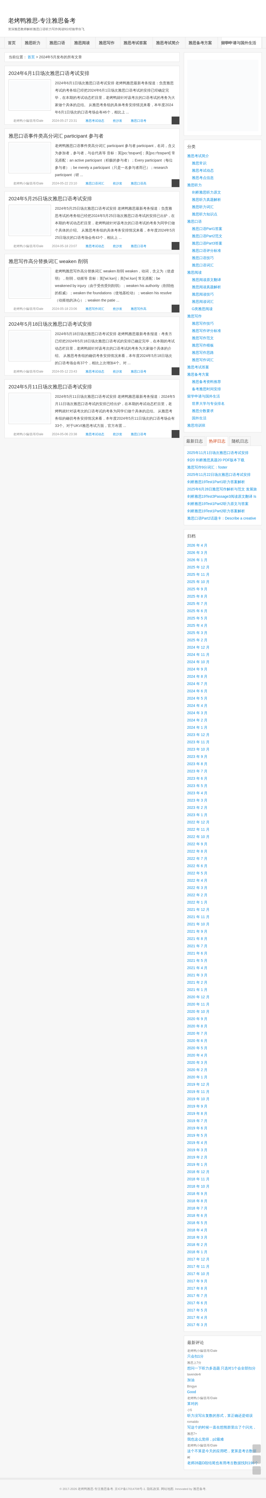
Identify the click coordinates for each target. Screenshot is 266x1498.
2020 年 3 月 (197, 1062)
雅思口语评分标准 (206, 250)
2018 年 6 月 (197, 1215)
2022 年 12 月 (198, 822)
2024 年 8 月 (197, 676)
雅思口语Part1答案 (207, 229)
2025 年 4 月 (197, 625)
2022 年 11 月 (198, 829)
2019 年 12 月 (198, 1084)
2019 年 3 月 (197, 1150)
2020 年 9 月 (197, 1019)
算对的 (192, 1403)
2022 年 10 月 (198, 837)
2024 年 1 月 (197, 727)
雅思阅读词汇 (203, 301)
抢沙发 (117, 121)
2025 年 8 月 (197, 596)
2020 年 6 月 (197, 1041)
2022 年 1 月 (197, 902)
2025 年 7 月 (197, 603)
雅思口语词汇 (95, 183)
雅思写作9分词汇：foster (207, 467)
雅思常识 (199, 163)
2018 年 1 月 (197, 1252)
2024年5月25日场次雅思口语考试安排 (50, 198)
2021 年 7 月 (197, 946)
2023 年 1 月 (197, 815)
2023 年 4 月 (197, 793)
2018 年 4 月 (197, 1230)
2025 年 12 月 (198, 567)
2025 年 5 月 (197, 618)
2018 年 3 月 (197, 1237)
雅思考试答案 (135, 43)
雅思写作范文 (203, 338)
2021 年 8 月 (197, 939)
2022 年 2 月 (197, 895)
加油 (190, 1380)
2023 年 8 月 (197, 764)
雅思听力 (32, 43)
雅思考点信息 (203, 178)
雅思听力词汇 (203, 207)
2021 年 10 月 (198, 924)
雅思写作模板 (203, 345)
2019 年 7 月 (197, 1121)
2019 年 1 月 (197, 1164)
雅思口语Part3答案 (207, 243)
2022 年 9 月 (197, 844)
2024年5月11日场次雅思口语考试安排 (50, 386)
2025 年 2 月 (197, 640)
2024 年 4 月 (197, 705)
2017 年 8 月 (197, 1288)
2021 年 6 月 (197, 953)
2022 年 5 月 (197, 873)
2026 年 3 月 (197, 552)
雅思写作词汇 (95, 309)
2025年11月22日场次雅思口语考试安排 (219, 474)
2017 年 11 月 (198, 1266)
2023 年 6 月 (197, 778)
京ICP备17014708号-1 (130, 1488)
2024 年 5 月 (197, 698)
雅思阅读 (82, 43)
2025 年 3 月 (197, 633)
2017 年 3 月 (197, 1325)
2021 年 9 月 (197, 931)
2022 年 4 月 (197, 880)
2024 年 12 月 (198, 647)
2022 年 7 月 (197, 858)
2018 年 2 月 (197, 1245)
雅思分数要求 (203, 411)
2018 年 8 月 (197, 1201)
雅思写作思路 (203, 352)
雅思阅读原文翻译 (206, 280)
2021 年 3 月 (197, 975)
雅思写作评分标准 (206, 331)
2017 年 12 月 (198, 1259)
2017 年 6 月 (197, 1303)
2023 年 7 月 (197, 771)
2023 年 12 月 (198, 735)
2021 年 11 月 (198, 917)
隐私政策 (153, 1488)
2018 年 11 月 (198, 1179)
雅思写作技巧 (203, 323)
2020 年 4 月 (197, 1055)
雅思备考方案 (200, 43)
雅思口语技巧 (203, 258)
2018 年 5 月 (197, 1223)
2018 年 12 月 (198, 1172)
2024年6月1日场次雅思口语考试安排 (49, 73)
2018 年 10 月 (198, 1186)
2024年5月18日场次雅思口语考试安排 (50, 324)
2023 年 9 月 (197, 756)
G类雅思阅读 (202, 309)
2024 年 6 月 (197, 691)
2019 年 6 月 (197, 1128)
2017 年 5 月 (197, 1310)
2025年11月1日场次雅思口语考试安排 (218, 453)
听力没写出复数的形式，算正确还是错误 (220, 1415)
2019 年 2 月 (197, 1157)
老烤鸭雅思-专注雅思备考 (42, 20)
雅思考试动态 (95, 121)
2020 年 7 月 (197, 1033)
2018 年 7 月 (197, 1208)
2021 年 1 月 (197, 990)
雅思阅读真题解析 (206, 287)
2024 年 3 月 (197, 713)
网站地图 (167, 1488)
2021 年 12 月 (198, 909)
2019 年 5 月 (197, 1135)
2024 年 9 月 (197, 669)
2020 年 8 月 (197, 1026)
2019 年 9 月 (197, 1106)
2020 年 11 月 (198, 1004)
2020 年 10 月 (198, 1011)
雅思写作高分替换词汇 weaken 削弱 (48, 261)
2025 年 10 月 (198, 582)
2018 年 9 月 (197, 1194)
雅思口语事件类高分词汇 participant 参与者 (56, 136)
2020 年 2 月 (197, 1070)
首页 (12, 43)
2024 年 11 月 (198, 654)
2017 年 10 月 (198, 1274)
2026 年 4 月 (197, 545)
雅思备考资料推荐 (206, 382)
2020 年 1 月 (197, 1077)
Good (191, 1392)
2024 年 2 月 (197, 720)
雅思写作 (106, 43)
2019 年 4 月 (197, 1143)
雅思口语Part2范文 (207, 236)
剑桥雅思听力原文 (206, 192)
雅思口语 (57, 43)
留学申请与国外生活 (238, 43)
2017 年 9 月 (197, 1281)
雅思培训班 (196, 425)
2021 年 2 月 (197, 982)
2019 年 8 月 (197, 1113)
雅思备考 (199, 1488)
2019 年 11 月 (198, 1092)
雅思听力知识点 (204, 214)
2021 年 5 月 (197, 960)
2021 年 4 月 (197, 968)
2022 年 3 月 (197, 888)
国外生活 (199, 418)
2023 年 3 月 (197, 800)
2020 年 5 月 (197, 1048)
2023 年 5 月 (197, 786)
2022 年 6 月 (197, 866)
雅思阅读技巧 (203, 294)
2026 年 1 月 (197, 560)
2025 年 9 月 (197, 589)
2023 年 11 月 (198, 742)
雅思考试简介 (167, 43)
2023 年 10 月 (198, 749)
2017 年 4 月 (197, 1317)
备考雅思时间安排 (206, 389)
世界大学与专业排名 (208, 403)
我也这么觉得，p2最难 (205, 1439)
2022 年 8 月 (197, 851)
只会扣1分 (195, 1356)
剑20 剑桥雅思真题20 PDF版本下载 (216, 460)
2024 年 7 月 (197, 684)
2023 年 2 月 (197, 807)
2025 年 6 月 (197, 611)
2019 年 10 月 (198, 1099)
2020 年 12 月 (198, 997)
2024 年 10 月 (198, 662)
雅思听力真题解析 (206, 199)
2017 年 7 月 (197, 1296)
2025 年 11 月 (198, 574)
